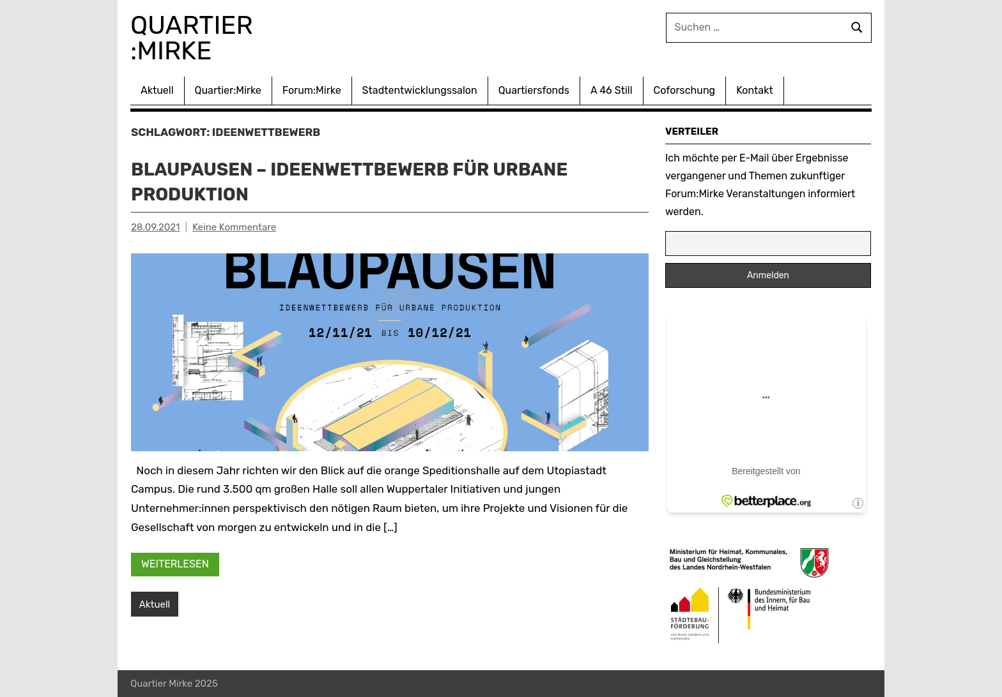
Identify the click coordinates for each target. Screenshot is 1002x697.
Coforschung (685, 90)
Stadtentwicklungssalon (419, 90)
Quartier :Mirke (194, 38)
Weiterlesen (175, 564)
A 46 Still (611, 90)
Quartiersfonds (533, 90)
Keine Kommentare (234, 227)
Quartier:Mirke (228, 90)
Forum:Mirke (311, 90)
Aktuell (157, 90)
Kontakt (754, 90)
